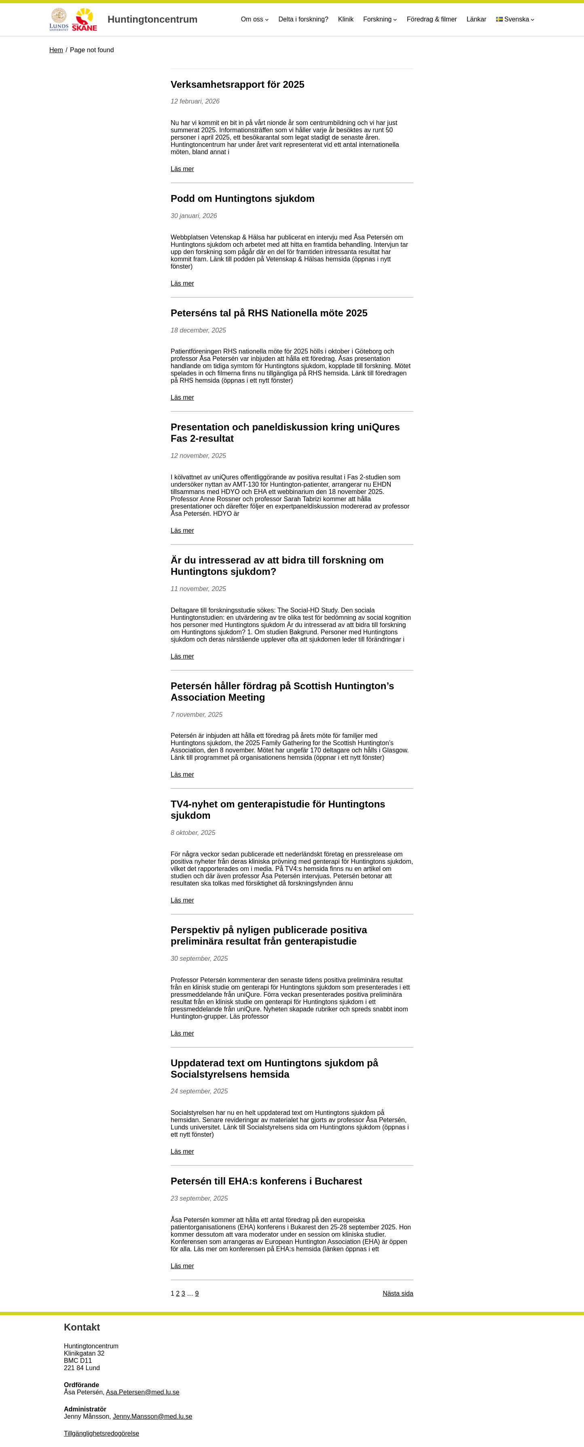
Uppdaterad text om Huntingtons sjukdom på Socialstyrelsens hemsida (274, 1068)
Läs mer (182, 168)
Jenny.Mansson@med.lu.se (152, 1416)
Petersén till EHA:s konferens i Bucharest (266, 1181)
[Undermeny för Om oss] (267, 19)
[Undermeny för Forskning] (395, 19)
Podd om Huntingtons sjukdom (243, 198)
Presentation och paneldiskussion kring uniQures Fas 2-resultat (285, 433)
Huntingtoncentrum (153, 19)
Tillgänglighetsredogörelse (101, 1433)
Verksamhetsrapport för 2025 (238, 84)
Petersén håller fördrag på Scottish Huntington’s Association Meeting (282, 691)
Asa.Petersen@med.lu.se (143, 1392)
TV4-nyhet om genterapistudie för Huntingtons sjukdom (278, 810)
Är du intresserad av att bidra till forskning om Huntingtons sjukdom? (277, 566)
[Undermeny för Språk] (533, 19)
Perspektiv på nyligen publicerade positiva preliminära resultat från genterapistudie (269, 935)
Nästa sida (398, 1293)
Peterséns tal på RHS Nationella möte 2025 (269, 312)
